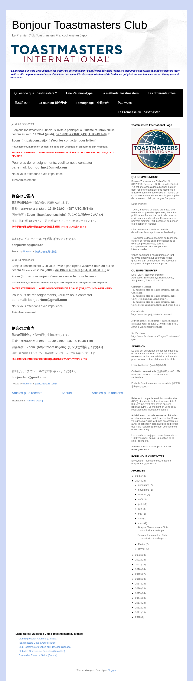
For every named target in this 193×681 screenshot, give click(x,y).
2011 (138, 612)
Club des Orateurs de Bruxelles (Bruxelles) (41, 651)
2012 (138, 607)
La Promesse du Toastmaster (139, 112)
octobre (142, 494)
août (141, 499)
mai (140, 513)
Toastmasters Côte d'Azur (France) (37, 642)
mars (141, 523)
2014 (138, 598)
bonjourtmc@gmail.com (144, 463)
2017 (138, 583)
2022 (138, 559)
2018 (138, 578)
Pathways (125, 102)
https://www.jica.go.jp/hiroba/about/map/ (151, 314)
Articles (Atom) (35, 400)
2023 (138, 554)
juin (140, 508)
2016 (138, 588)
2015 (138, 593)
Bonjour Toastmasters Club (79, 25)
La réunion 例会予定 (53, 102)
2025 (138, 476)
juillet (141, 504)
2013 (138, 602)
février (142, 544)
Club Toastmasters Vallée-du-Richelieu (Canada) (44, 646)
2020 (138, 569)
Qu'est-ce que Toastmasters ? (35, 93)
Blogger (111, 670)
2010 (138, 617)
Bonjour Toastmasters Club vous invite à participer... (152, 537)
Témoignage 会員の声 (92, 102)
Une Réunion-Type (79, 93)
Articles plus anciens (107, 393)
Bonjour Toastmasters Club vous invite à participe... (152, 529)
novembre (144, 489)
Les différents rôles (162, 93)
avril (140, 518)
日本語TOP (22, 102)
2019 (138, 574)
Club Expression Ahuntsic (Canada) (37, 638)
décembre (144, 485)
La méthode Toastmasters (120, 93)
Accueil (67, 393)
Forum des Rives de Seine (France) (37, 655)
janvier (142, 548)
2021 (138, 564)
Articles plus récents (27, 393)
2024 (138, 480)
